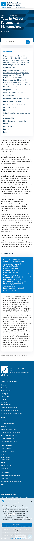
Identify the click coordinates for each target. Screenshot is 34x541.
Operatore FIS (8, 118)
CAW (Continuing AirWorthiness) (15, 92)
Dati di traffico (5, 460)
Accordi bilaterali (9, 107)
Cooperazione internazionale (10, 432)
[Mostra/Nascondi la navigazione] (30, 5)
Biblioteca (4, 468)
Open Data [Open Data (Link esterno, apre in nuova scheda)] (4, 479)
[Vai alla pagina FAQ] (7, 15)
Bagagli (6, 129)
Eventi (3, 462)
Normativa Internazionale (9, 410)
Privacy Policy (21, 539)
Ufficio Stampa (6, 449)
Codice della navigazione (9, 408)
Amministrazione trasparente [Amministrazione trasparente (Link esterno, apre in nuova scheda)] (10, 476)
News (3, 454)
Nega (17, 530)
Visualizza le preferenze (17, 535)
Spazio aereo (5, 397)
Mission (3, 427)
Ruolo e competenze (7, 424)
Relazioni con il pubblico (9, 435)
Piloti (5, 110)
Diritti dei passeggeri (11, 126)
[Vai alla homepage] (14, 4)
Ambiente (4, 399)
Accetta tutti (17, 525)
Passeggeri (4, 394)
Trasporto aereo (6, 391)
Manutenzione (8, 95)
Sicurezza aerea (6, 385)
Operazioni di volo (9, 68)
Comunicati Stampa (7, 451)
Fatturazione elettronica (9, 441)
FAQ (2, 484)
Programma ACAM (10, 90)
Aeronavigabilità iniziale (12, 101)
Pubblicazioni (5, 457)
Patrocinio (4, 421)
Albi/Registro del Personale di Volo (16, 98)
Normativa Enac (6, 405)
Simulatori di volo (6, 465)
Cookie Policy (13, 539)
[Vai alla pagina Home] (2, 15)
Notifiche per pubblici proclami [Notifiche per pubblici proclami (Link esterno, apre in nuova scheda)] (11, 482)
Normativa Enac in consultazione (11, 413)
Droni (5, 132)
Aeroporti (4, 388)
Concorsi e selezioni (7, 438)
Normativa (4, 402)
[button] (31, 501)
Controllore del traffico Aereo (14, 104)
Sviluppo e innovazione (8, 430)
